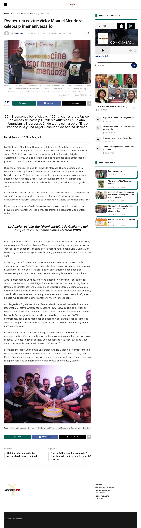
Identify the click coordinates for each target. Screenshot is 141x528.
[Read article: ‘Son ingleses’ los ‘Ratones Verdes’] (101, 184)
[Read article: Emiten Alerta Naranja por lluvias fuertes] (101, 222)
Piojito (86, 428)
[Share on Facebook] (49, 103)
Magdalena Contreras (43, 14)
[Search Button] (134, 65)
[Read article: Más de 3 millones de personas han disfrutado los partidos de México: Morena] (101, 195)
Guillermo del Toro (46, 428)
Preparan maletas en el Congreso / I (111, 106)
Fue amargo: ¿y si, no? (117, 171)
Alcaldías (14, 14)
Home (6, 14)
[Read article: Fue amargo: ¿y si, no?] (101, 174)
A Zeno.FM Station (102, 56)
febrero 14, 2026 (37, 33)
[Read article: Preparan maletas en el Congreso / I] (116, 88)
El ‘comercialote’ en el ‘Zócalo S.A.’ (117, 138)
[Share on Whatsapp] (24, 103)
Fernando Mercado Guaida (23, 428)
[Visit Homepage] (72, 4)
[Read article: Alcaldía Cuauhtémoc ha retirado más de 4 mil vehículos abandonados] (101, 209)
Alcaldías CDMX (27, 14)
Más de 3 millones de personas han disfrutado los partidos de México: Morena (121, 194)
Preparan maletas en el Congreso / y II (119, 117)
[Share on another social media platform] (89, 103)
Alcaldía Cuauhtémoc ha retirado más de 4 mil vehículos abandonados (122, 208)
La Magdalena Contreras (69, 428)
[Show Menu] (5, 4)
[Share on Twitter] (74, 103)
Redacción (18, 33)
